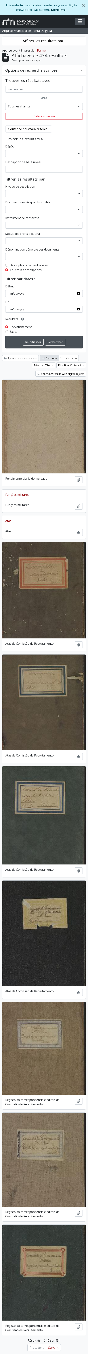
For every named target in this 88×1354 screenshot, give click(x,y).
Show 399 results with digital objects (60, 374)
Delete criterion (44, 116)
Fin (7, 302)
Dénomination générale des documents (32, 249)
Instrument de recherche (22, 218)
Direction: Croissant (70, 365)
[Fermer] (83, 5)
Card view (49, 358)
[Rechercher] (44, 89)
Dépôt (9, 146)
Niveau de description (20, 187)
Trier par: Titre (42, 365)
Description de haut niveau (23, 162)
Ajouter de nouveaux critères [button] (27, 129)
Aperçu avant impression (20, 358)
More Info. (58, 10)
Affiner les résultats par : (44, 40)
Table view (68, 358)
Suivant (53, 1348)
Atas (8, 521)
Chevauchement (21, 327)
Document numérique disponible (27, 202)
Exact (13, 332)
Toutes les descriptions (26, 270)
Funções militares (17, 495)
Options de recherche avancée (31, 70)
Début (9, 286)
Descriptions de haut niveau (29, 265)
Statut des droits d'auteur (22, 234)
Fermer (42, 50)
